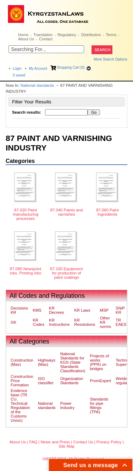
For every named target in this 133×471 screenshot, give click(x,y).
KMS (37, 310)
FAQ (33, 442)
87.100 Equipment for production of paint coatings (66, 273)
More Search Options (111, 59)
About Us (26, 39)
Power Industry (67, 405)
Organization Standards (71, 380)
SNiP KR (120, 310)
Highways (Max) (46, 362)
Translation (42, 35)
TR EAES (121, 322)
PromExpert (100, 381)
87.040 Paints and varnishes (66, 212)
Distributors (91, 35)
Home (23, 35)
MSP (104, 310)
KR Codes (38, 322)
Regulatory (66, 35)
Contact (45, 39)
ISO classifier (46, 380)
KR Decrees (56, 310)
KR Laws (82, 310)
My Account (38, 68)
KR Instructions (59, 322)
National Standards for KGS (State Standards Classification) (72, 362)
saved (19, 75)
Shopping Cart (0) (71, 67)
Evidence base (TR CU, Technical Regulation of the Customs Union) (20, 405)
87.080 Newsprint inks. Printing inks (25, 271)
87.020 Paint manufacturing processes (25, 214)
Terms (111, 35)
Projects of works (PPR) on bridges (99, 362)
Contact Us (83, 442)
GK (13, 322)
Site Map (66, 446)
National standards (37, 85)
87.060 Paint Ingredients (107, 212)
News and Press (55, 442)
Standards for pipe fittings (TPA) (99, 405)
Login (17, 68)
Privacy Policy (109, 442)
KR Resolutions (84, 322)
